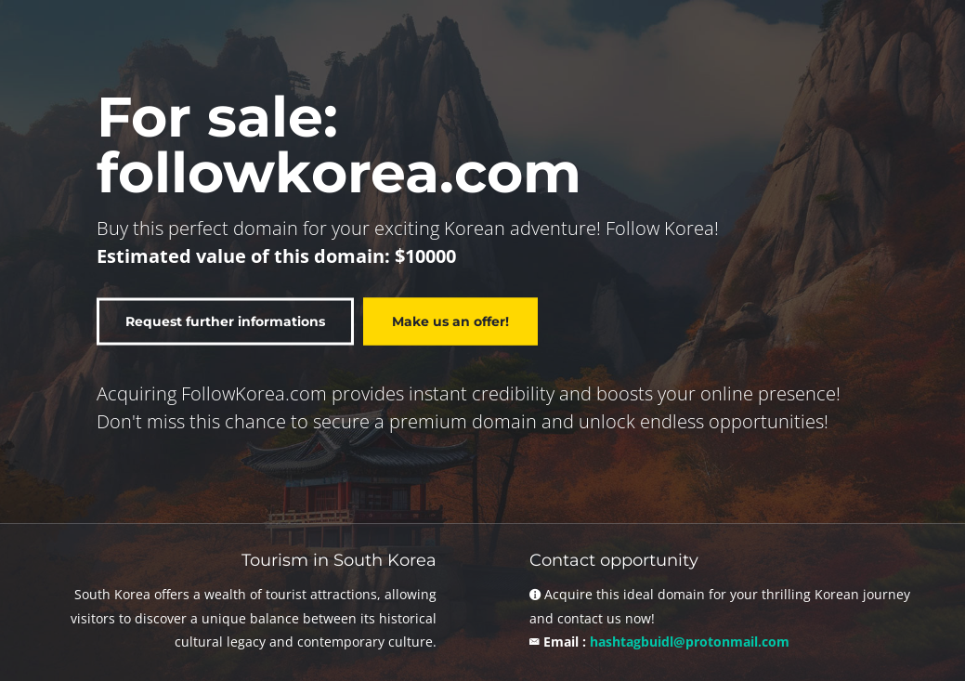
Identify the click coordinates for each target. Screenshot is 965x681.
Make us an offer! (450, 320)
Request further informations (225, 320)
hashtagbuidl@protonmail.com (689, 641)
